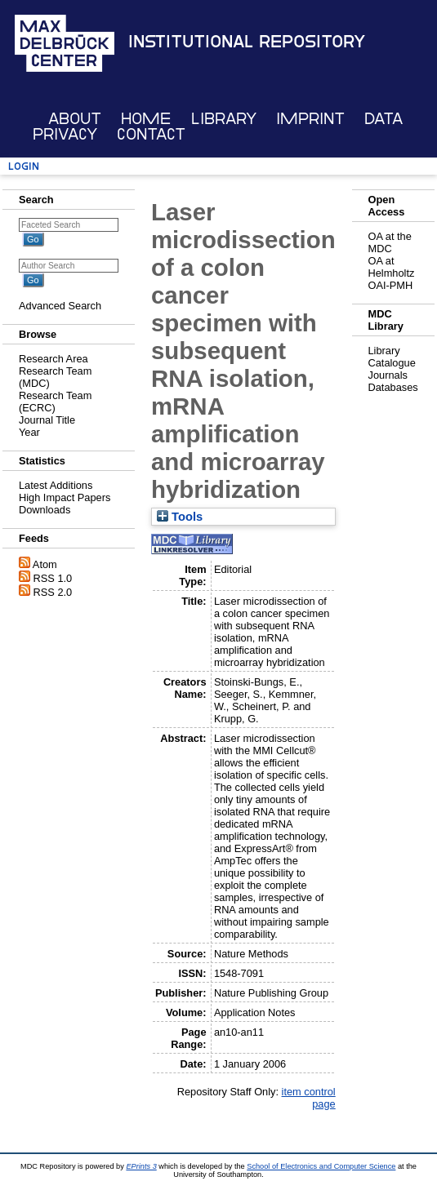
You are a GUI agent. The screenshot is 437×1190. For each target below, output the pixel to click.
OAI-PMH (390, 285)
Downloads (44, 510)
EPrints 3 (141, 1166)
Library (223, 119)
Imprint (310, 119)
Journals (388, 375)
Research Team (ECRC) (55, 401)
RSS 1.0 (53, 578)
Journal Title (47, 420)
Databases (393, 387)
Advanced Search (60, 306)
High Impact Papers (64, 497)
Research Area (53, 359)
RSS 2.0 (53, 592)
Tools (180, 516)
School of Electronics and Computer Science (321, 1166)
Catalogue (392, 363)
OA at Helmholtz (391, 267)
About (74, 119)
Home (146, 119)
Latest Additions (55, 485)
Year (29, 432)
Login (23, 166)
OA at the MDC (390, 242)
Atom (45, 564)
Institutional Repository (246, 41)
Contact (151, 134)
